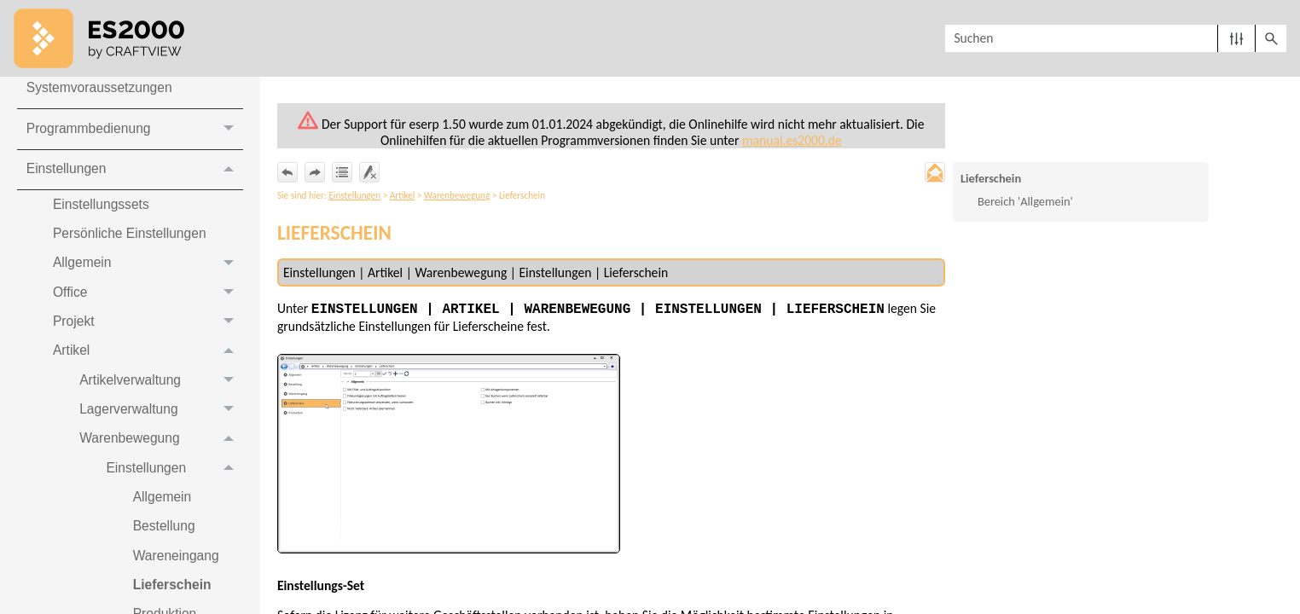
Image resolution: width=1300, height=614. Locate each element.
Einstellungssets (103, 209)
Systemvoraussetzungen (101, 91)
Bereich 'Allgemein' (1025, 202)
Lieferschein (990, 179)
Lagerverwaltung (162, 419)
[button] (1236, 38)
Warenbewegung (162, 449)
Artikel (148, 359)
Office (148, 299)
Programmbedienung (134, 133)
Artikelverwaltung (162, 389)
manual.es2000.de (797, 141)
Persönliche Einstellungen (132, 239)
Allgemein (148, 269)
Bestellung (168, 539)
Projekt (148, 330)
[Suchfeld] (1115, 38)
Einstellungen (134, 174)
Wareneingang (179, 569)
